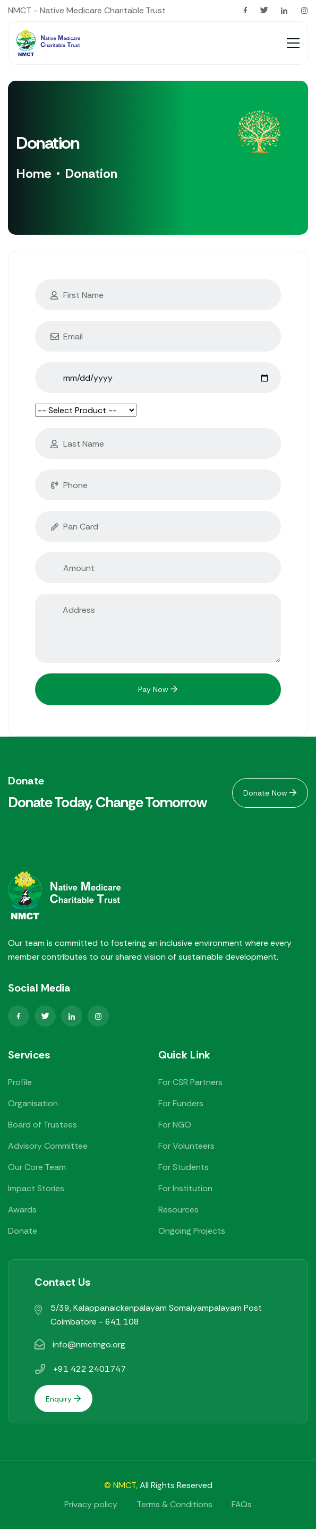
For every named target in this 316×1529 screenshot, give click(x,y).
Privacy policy (90, 1504)
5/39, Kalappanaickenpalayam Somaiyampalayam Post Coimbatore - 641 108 (156, 1314)
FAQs (242, 1504)
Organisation (33, 1103)
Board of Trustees (42, 1124)
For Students (183, 1167)
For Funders (180, 1103)
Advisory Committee (48, 1145)
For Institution (185, 1188)
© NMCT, (121, 1485)
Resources (178, 1209)
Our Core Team (37, 1167)
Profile (20, 1082)
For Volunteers (186, 1145)
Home (34, 173)
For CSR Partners (190, 1082)
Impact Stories (36, 1188)
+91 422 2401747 (89, 1368)
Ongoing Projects (191, 1230)
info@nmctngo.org (89, 1344)
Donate (22, 1230)
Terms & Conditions (174, 1504)
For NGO (174, 1124)
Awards (22, 1209)
